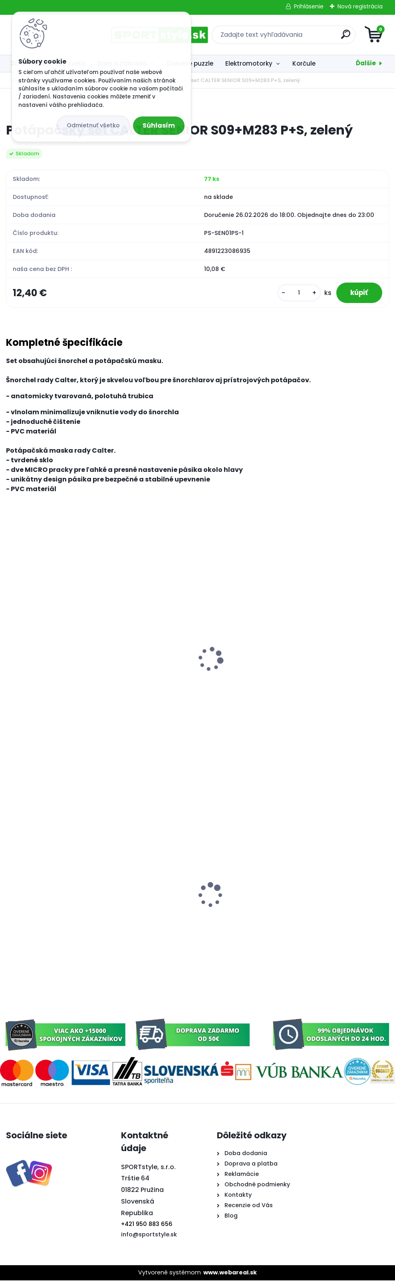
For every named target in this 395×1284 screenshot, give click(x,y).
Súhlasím (159, 125)
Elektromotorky (248, 63)
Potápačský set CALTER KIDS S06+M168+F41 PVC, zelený (315, 678)
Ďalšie (366, 63)
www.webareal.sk (230, 1276)
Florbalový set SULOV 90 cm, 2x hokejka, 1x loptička (59, 914)
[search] (293, 37)
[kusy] (294, 294)
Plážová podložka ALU (174, 674)
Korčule (304, 63)
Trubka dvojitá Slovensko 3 (182, 910)
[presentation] (12, 653)
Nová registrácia (360, 6)
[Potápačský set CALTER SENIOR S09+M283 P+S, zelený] (198, 105)
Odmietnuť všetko (93, 125)
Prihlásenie (309, 6)
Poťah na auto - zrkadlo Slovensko (324, 884)
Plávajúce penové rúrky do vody (61, 674)
